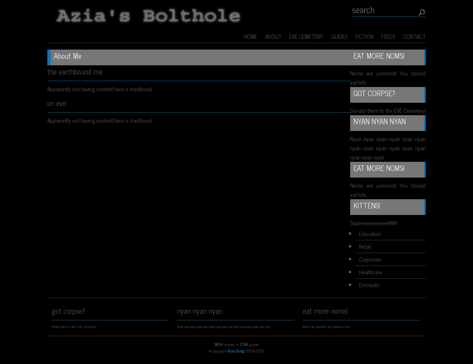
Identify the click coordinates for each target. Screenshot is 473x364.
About (273, 36)
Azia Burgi (236, 351)
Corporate (370, 259)
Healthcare (370, 272)
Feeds (388, 36)
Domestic (369, 284)
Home (250, 36)
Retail (365, 246)
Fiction (364, 36)
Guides (339, 36)
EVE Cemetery (306, 36)
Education (370, 233)
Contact (414, 36)
